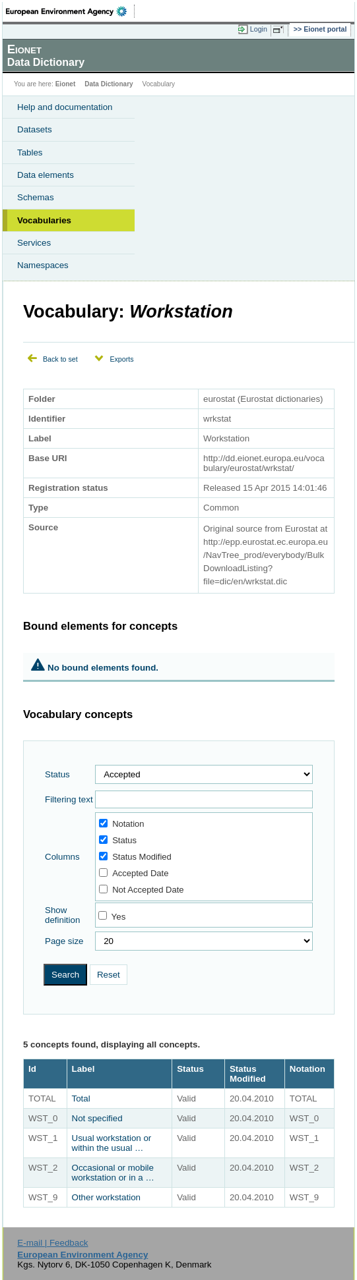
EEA (70, 11)
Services (34, 243)
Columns (62, 857)
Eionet (65, 84)
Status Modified (135, 857)
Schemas (35, 197)
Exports (121, 359)
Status (57, 774)
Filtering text (69, 799)
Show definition (62, 915)
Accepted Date (133, 873)
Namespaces (43, 265)
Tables (30, 152)
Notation (121, 824)
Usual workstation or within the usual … (112, 1143)
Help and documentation (65, 107)
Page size (64, 941)
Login (258, 29)
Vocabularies (44, 220)
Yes (119, 917)
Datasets (34, 129)
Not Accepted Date (141, 890)
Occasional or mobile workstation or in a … (113, 1173)
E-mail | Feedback (52, 1243)
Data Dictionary (108, 84)
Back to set (60, 359)
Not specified (97, 1118)
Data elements (45, 175)
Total (81, 1098)
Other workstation (106, 1197)
